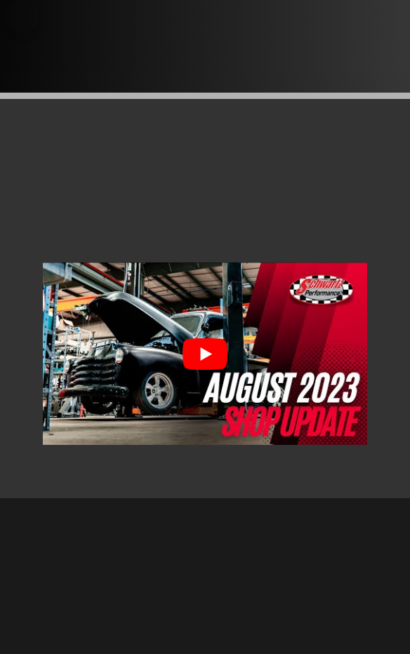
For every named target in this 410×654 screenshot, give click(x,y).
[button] (22, 17)
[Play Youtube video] (205, 353)
